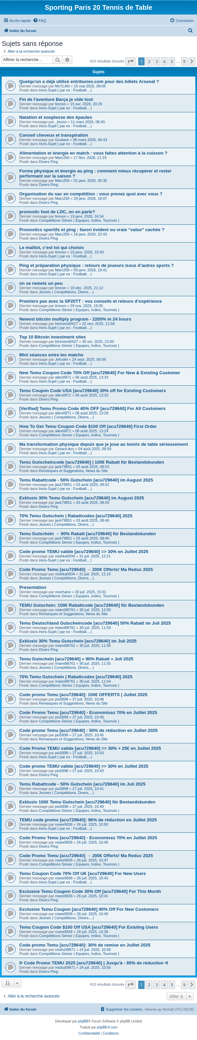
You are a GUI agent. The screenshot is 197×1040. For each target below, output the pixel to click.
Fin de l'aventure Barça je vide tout (56, 99)
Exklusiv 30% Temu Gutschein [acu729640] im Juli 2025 (78, 641)
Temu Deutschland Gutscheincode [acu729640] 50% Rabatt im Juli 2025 (95, 623)
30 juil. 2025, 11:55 (95, 663)
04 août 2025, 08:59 (94, 449)
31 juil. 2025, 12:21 (94, 556)
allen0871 (63, 377)
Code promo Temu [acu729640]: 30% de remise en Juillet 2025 (84, 945)
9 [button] (184, 61)
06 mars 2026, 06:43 (90, 140)
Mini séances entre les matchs (51, 354)
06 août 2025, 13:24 (91, 431)
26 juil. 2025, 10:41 (92, 896)
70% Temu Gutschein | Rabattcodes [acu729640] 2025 (75, 515)
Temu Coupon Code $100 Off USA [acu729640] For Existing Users (88, 927)
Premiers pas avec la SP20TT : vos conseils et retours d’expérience (90, 301)
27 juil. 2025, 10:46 (88, 717)
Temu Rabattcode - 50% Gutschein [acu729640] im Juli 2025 (82, 784)
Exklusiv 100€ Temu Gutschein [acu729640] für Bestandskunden (87, 801)
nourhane (63, 592)
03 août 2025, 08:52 (92, 485)
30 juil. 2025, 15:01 (90, 592)
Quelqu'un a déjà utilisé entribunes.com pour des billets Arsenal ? (89, 81)
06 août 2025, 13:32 (91, 395)
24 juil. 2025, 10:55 (95, 967)
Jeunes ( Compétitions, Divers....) (66, 292)
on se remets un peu (41, 283)
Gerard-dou (64, 449)
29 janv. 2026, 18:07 (90, 198)
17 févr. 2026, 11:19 (90, 158)
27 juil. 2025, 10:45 (88, 735)
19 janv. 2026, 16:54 (87, 216)
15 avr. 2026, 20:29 (86, 104)
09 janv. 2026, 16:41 (90, 270)
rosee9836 (64, 824)
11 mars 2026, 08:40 (88, 122)
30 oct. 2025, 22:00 (98, 341)
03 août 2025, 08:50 (92, 502)
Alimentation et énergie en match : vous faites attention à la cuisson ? (93, 153)
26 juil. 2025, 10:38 (92, 932)
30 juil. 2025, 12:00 (95, 610)
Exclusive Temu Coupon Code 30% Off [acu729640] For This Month (90, 891)
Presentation (32, 587)
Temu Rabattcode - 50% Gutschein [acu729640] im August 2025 (86, 480)
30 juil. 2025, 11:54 (95, 681)
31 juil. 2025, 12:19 (94, 574)
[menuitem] (39, 21)
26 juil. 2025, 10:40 (92, 914)
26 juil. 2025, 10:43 (92, 878)
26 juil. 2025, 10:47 (92, 860)
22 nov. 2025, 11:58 (98, 324)
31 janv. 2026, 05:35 (90, 181)
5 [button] (172, 61)
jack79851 (63, 467)
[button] (130, 61)
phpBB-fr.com (107, 1027)
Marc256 (62, 158)
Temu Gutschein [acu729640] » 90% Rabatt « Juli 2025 (76, 658)
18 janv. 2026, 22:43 (90, 234)
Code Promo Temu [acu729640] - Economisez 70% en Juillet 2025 (88, 712)
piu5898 (61, 699)
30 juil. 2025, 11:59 (95, 628)
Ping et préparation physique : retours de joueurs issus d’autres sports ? (96, 265)
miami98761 (65, 610)
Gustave (62, 140)
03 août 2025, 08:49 (92, 520)
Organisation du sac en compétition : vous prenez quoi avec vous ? (91, 193)
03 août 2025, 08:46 (92, 538)
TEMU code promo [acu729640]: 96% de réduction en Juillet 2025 (88, 819)
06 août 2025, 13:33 (91, 377)
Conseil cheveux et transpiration (53, 135)
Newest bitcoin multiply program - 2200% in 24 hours (75, 319)
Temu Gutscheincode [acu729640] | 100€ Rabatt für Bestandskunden (91, 462)
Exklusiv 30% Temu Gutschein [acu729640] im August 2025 (81, 497)
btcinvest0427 (66, 324)
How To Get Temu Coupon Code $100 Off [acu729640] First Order (88, 426)
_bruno (61, 122)
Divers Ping (48, 162)
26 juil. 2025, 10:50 (92, 824)
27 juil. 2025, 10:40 (88, 806)
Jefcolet (61, 359)
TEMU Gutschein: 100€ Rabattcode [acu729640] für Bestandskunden (91, 605)
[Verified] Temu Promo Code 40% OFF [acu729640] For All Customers (92, 408)
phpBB (83, 1021)
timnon (60, 104)
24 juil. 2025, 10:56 (95, 950)
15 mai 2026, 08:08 (89, 86)
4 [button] (164, 61)
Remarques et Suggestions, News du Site (73, 471)
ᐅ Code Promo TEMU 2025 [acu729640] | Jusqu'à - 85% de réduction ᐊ (93, 962)
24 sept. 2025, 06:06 (89, 359)
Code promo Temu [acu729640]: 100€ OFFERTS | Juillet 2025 (83, 694)
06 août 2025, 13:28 (91, 413)
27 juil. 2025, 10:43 (88, 753)
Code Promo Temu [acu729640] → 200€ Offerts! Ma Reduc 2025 (86, 569)
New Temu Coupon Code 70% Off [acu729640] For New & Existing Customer (99, 372)
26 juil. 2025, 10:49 (92, 842)
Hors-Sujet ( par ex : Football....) (65, 90)
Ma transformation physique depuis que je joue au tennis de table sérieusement (103, 444)
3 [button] (156, 61)
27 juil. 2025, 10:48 (88, 699)
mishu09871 (65, 950)
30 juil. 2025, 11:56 (95, 646)
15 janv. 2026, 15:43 (87, 252)
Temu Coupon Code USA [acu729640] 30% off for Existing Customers (92, 390)
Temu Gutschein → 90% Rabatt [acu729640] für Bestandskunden (87, 533)
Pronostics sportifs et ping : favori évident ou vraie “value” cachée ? (91, 229)
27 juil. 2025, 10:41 (88, 789)
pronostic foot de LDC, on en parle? (57, 211)
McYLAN (62, 86)
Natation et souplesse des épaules (55, 117)
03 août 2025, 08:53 (92, 467)
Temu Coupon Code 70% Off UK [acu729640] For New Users (82, 873)
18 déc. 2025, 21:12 (86, 288)
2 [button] (149, 61)
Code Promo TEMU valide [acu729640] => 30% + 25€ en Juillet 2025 (90, 748)
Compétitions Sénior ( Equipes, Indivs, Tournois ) (79, 220)
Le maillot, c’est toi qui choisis (51, 247)
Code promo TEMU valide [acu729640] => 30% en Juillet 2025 (83, 551)
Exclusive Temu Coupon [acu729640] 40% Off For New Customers (88, 909)
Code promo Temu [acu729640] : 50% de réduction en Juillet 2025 (88, 730)
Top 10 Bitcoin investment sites (52, 336)
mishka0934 (65, 556)
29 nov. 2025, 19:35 (86, 306)
